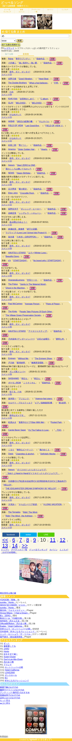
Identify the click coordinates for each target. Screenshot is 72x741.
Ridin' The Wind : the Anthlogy (19, 516)
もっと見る (5, 700)
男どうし (23, 145)
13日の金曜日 (43, 339)
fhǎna (10, 59)
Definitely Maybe (47, 454)
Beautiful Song (12, 256)
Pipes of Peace (53, 304)
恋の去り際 (9, 662)
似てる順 (9, 54)
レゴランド (9, 48)
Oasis (10, 454)
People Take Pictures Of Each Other (36, 312)
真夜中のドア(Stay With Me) (31, 422)
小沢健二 (12, 63)
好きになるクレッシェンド (17, 680)
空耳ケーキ (32, 280)
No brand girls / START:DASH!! (47, 260)
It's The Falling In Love (38, 430)
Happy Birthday (24, 173)
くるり (11, 450)
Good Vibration (25, 79)
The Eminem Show (43, 358)
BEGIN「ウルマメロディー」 (13, 610)
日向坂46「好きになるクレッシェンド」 (18, 631)
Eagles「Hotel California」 (12, 626)
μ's (9, 260)
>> (25, 545)
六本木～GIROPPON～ (27, 237)
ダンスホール (11, 675)
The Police (13, 284)
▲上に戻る (5, 703)
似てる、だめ (15, 392)
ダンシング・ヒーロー (31, 209)
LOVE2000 (10, 673)
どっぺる (7, 11)
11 (53, 540)
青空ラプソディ (23, 59)
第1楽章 (62, 403)
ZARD (6, 649)
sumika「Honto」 (8, 602)
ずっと (7, 643)
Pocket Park (56, 422)
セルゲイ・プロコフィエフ (20, 403)
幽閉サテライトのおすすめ (12, 690)
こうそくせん (29, 383)
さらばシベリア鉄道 (28, 504)
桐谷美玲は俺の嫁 (8, 593)
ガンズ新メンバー (17, 372)
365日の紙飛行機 (25, 121)
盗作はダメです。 (17, 415)
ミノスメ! (65, 9)
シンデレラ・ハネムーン (30, 213)
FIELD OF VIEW (15, 125)
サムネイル (44, 121)
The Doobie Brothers (17, 83)
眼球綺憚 (21, 363)
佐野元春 (12, 79)
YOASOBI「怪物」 (8, 600)
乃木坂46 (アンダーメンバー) (21, 339)
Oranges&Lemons (16, 280)
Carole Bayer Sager (17, 430)
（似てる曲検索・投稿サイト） (15, 6)
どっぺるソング (12, 2)
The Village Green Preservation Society (23, 315)
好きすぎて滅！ (11, 654)
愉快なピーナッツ (25, 450)
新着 (22, 11)
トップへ (5, 550)
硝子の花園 (32, 229)
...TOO (58, 430)
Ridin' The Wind (30, 512)
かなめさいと (15, 114)
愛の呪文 (23, 189)
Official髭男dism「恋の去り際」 (14, 623)
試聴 (52, 59)
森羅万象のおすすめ (9, 687)
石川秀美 (12, 189)
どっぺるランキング (38, 550)
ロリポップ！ (46, 739)
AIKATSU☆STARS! (17, 253)
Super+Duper (10, 657)
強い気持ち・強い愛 (28, 63)
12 (62, 540)
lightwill (33, 739)
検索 (20, 41)
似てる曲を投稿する (11, 45)
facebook (11, 535)
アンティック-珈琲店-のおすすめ (15, 692)
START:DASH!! (20, 260)
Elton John (13, 193)
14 (15, 545)
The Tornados (14, 512)
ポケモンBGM (14, 383)
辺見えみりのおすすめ (10, 698)
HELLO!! (7, 485)
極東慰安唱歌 (37, 363)
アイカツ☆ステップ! (37, 331)
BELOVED (20, 103)
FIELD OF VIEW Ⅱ (54, 126)
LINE (46, 535)
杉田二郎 (12, 145)
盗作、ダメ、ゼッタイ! (19, 72)
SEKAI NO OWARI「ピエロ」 (13, 605)
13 (5, 545)
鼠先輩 (11, 237)
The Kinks (12, 311)
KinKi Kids (12, 99)
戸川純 (11, 363)
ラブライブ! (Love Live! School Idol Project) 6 (26, 233)
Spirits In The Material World (33, 284)
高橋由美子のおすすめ (10, 695)
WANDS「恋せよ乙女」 (11, 621)
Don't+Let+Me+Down (13, 659)
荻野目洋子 (13, 209)
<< (5, 540)
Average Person (32, 304)
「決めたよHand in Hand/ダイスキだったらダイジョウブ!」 (33, 473)
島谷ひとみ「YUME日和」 (12, 618)
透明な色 (60, 339)
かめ (11, 92)
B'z (6, 678)
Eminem (12, 358)
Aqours (11, 165)
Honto (6, 651)
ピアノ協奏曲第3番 (43, 403)
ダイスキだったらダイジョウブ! (31, 470)
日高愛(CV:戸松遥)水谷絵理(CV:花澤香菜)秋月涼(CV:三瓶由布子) (37, 481)
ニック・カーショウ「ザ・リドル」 (16, 634)
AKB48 (11, 121)
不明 (56, 83)
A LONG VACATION (53, 504)
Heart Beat (43, 79)
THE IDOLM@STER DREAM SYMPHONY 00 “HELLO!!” (31, 488)
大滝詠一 (12, 504)
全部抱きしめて (27, 99)
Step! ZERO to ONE (26, 165)
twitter (28, 535)
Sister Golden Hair (26, 149)
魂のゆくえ (44, 450)
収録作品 (40, 59)
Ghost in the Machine (15, 288)
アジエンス (24, 399)
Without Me (23, 358)
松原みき (12, 422)
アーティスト (35, 11)
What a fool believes (38, 83)
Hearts (44, 149)
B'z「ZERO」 (6, 616)
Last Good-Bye (32, 126)
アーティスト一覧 (19, 550)
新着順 (26, 54)
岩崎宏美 (12, 213)
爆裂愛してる (10, 646)
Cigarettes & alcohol (25, 454)
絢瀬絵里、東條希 (16, 229)
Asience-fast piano (43, 399)
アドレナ (8, 665)
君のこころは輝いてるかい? (18, 169)
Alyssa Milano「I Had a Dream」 (15, 613)
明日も (24, 378)
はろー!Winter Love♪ (37, 253)
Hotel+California (12, 670)
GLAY (10, 103)
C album (44, 99)
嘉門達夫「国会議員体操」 (12, 637)
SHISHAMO (13, 378)
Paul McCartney (15, 304)
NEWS (11, 173)
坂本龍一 (12, 399)
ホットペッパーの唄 (14, 667)
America (12, 149)
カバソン (50, 9)
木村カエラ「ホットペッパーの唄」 (16, 629)
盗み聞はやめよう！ (18, 222)
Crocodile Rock (27, 193)
